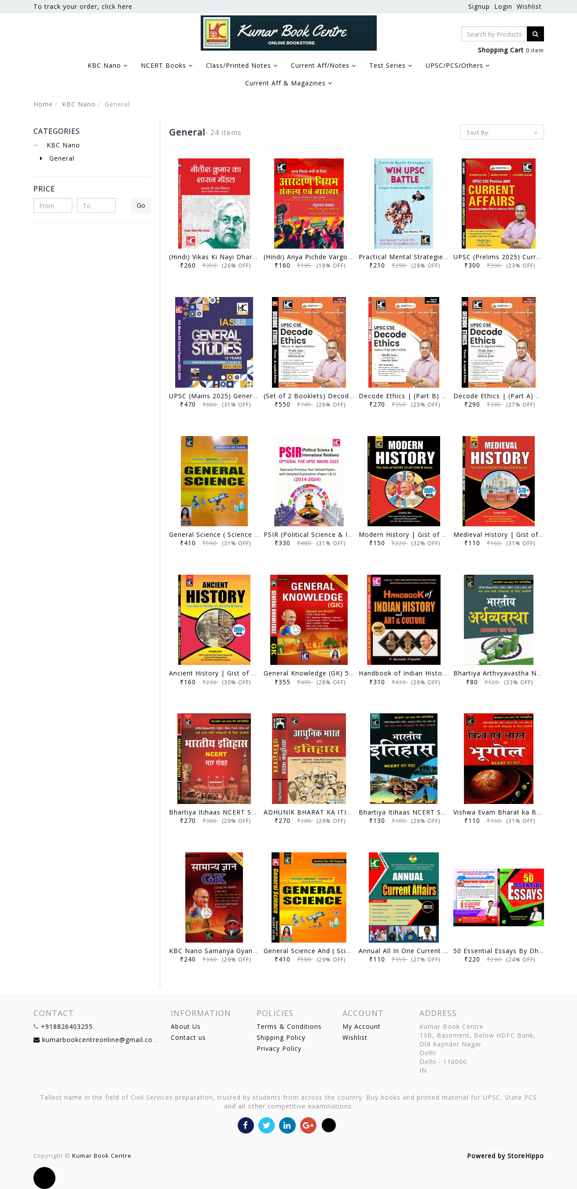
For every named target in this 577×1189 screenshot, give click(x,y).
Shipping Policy (281, 1037)
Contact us (188, 1037)
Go (141, 205)
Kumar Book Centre (102, 1156)
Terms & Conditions (289, 1026)
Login (503, 6)
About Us (186, 1026)
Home (43, 104)
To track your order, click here (82, 6)
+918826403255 (67, 1026)
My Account (361, 1026)
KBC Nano (79, 104)
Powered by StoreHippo (505, 1156)
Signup (479, 6)
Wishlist (529, 6)
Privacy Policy (279, 1048)
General (57, 158)
